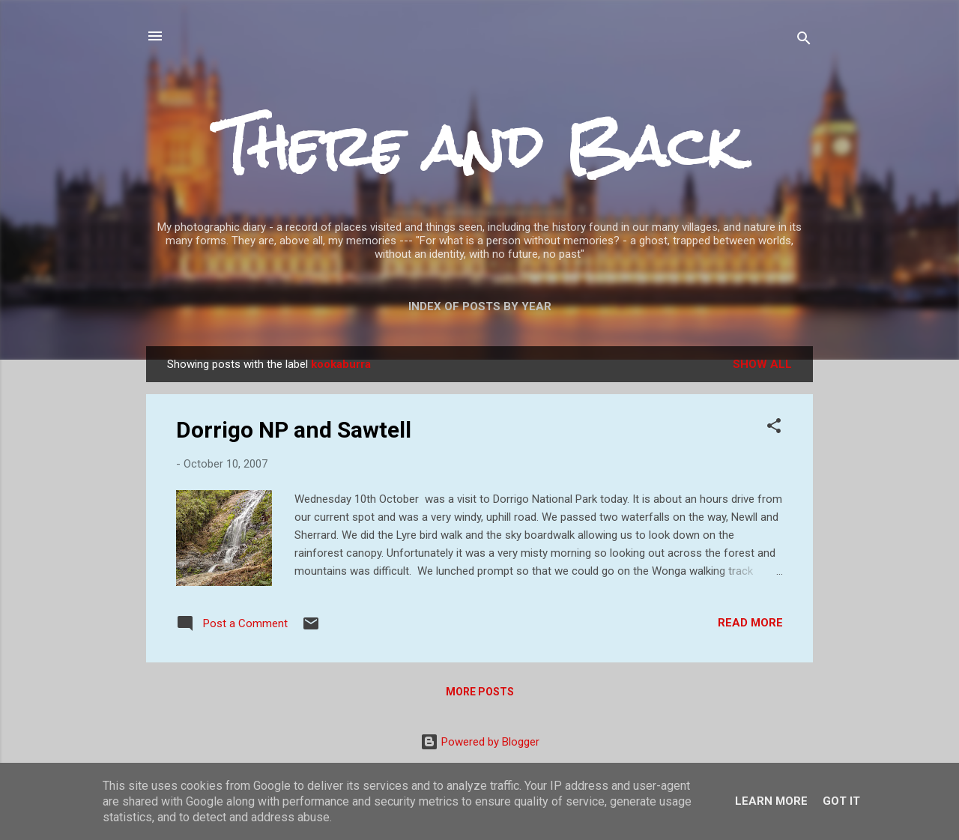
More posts (480, 692)
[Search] (804, 41)
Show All (762, 364)
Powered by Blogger (479, 742)
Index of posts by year (479, 306)
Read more (750, 622)
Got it (841, 801)
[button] (774, 428)
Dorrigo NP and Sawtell (293, 430)
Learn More (771, 801)
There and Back (479, 146)
